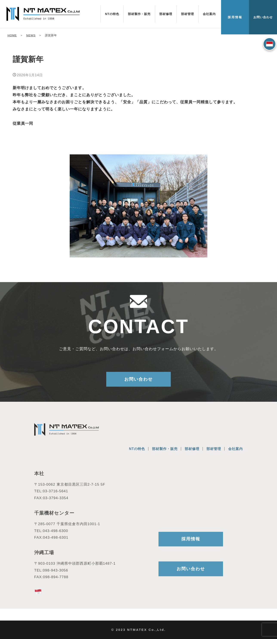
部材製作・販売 (139, 14)
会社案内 (209, 14)
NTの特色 (112, 14)
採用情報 (235, 17)
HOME (12, 35)
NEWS (30, 35)
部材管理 (187, 14)
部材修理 (165, 14)
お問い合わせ (263, 17)
